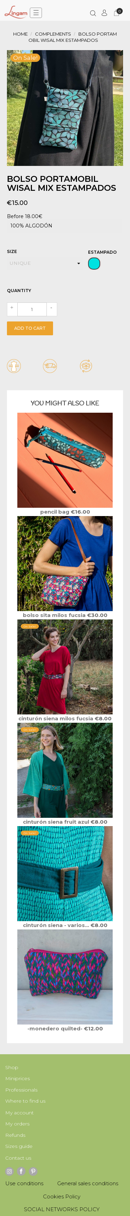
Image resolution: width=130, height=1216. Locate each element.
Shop (11, 1067)
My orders (17, 1124)
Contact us (18, 1158)
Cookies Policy (61, 1196)
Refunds (15, 1135)
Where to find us (25, 1101)
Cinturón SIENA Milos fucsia (56, 718)
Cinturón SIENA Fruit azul (56, 822)
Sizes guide (19, 1146)
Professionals (21, 1090)
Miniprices (17, 1078)
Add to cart (30, 328)
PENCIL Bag (55, 511)
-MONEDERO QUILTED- (55, 1028)
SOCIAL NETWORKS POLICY (61, 1209)
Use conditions (24, 1183)
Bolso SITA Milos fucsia (55, 615)
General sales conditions (87, 1183)
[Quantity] (32, 309)
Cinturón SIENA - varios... (56, 925)
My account (19, 1113)
